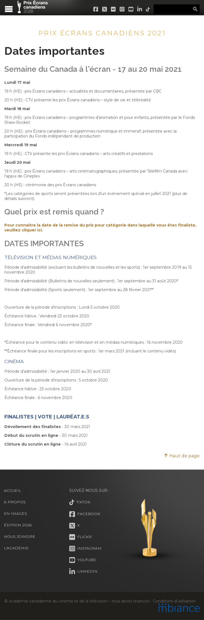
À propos (15, 502)
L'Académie (16, 548)
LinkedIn (139, 9)
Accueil (13, 490)
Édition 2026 (18, 525)
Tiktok (147, 9)
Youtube (130, 9)
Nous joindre (20, 536)
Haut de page (182, 455)
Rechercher (195, 9)
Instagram (121, 9)
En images (15, 513)
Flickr (112, 9)
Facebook (95, 9)
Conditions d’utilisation (174, 601)
